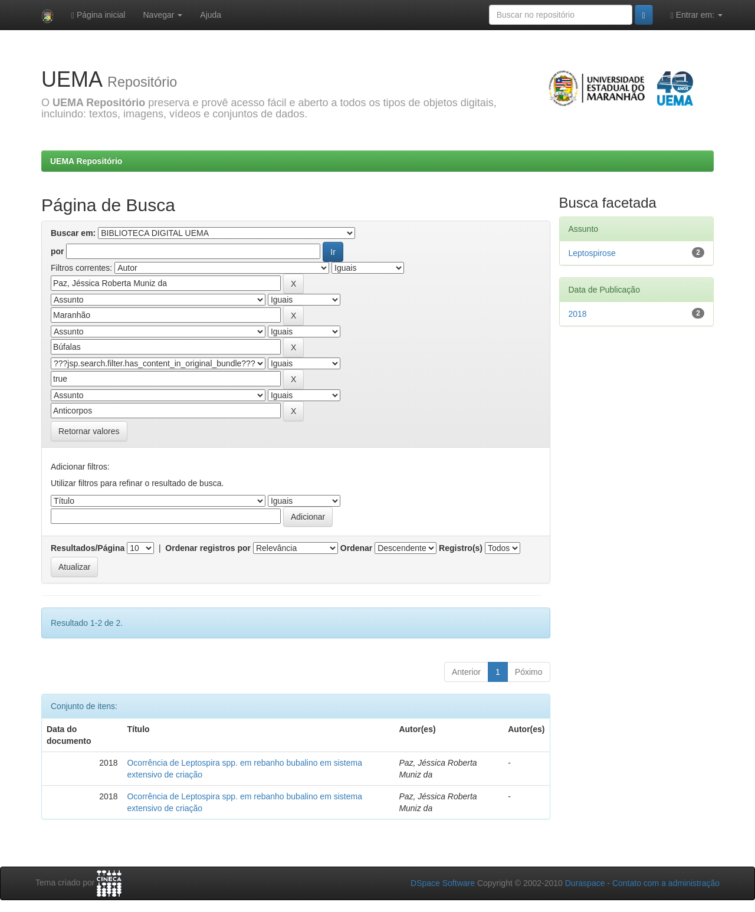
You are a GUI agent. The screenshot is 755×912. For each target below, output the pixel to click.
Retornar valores (89, 431)
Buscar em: (73, 233)
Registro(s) (460, 548)
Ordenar (356, 548)
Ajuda (210, 14)
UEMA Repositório (86, 161)
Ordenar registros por (208, 548)
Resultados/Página (87, 548)
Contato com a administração (666, 883)
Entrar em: (697, 15)
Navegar (162, 14)
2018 (578, 314)
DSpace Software (443, 883)
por (57, 251)
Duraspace (585, 883)
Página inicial (98, 15)
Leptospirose (592, 253)
